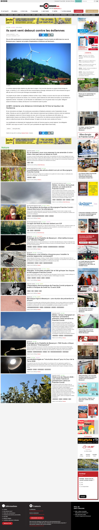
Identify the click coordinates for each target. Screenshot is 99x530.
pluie (64, 199)
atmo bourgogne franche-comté (38, 215)
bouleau (38, 277)
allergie (29, 277)
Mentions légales (7, 518)
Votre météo (88, 436)
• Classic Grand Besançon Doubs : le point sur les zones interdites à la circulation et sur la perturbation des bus (86, 73)
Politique (39, 236)
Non (82, 484)
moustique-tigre (47, 307)
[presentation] (78, 352)
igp (28, 230)
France (29, 357)
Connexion (93, 242)
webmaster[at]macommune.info (36, 525)
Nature (8, 27)
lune (32, 291)
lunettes (36, 291)
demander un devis (36, 518)
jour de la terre (47, 369)
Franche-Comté (31, 150)
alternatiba (29, 246)
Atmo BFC (29, 177)
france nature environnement (56, 351)
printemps (68, 199)
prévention (54, 307)
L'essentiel (88, 52)
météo (54, 199)
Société (13, 27)
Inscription (83, 242)
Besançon (29, 236)
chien (29, 162)
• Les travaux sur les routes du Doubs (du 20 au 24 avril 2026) (87, 65)
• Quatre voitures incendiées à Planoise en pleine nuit (88, 69)
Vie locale (19, 27)
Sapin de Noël (37, 230)
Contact (5, 509)
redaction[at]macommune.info (36, 510)
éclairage (45, 246)
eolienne (9, 128)
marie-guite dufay (16, 128)
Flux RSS (5, 516)
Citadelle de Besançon (37, 351)
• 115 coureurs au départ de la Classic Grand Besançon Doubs (87, 61)
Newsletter (7, 523)
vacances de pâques (68, 335)
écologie (34, 369)
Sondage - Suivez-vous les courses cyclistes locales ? (87, 479)
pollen (34, 177)
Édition (51, 8)
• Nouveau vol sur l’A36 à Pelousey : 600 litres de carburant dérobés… (87, 57)
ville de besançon (60, 307)
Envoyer (83, 496)
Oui (82, 482)
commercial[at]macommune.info (36, 514)
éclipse (29, 291)
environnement (40, 369)
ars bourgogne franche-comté (33, 307)
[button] (94, 1)
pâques (60, 399)
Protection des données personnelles (12, 514)
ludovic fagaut (61, 246)
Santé (47, 205)
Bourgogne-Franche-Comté (34, 168)
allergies (29, 215)
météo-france (59, 199)
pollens (46, 215)
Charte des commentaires (9, 513)
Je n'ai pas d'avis (84, 486)
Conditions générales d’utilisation (11, 520)
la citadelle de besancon (52, 246)
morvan (31, 230)
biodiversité (40, 246)
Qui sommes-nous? (7, 511)
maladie (41, 307)
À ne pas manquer (88, 344)
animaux (34, 246)
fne (48, 351)
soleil (72, 199)
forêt (32, 162)
